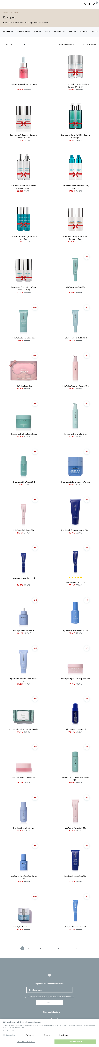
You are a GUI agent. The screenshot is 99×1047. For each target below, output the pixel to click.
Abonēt (49, 1003)
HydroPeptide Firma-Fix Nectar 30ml (75, 631)
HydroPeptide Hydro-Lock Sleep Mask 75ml (75, 679)
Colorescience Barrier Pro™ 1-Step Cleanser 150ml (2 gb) (75, 136)
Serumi (71, 32)
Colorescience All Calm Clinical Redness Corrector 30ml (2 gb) (75, 85)
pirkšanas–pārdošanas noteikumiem (62, 997)
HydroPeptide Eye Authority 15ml (24, 578)
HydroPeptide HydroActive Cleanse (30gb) (23, 729)
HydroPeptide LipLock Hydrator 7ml (24, 777)
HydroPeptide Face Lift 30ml (75, 582)
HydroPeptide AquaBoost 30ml (75, 287)
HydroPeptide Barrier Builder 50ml (75, 338)
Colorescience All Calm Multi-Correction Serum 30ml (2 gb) (23, 136)
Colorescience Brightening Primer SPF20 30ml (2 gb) (23, 238)
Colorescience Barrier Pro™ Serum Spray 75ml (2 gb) (75, 187)
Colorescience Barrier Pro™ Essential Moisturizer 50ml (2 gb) (24, 187)
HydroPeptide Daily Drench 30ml (23, 530)
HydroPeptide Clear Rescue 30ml (24, 482)
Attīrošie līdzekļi (22, 32)
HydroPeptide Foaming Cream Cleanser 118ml (23, 680)
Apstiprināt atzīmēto (26, 1042)
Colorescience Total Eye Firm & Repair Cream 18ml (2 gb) (24, 288)
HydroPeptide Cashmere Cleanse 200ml (75, 386)
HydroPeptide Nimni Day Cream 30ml (75, 927)
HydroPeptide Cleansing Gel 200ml (75, 434)
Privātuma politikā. (9, 1030)
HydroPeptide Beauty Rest (23, 386)
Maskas (82, 32)
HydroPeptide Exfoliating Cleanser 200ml (75, 530)
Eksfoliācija (58, 32)
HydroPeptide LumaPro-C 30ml (23, 828)
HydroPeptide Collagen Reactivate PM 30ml (75, 482)
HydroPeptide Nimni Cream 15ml (23, 927)
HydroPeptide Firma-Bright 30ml (23, 631)
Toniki (36, 32)
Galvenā (6, 13)
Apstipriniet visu (75, 1042)
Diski (46, 32)
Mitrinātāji (6, 32)
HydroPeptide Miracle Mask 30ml (75, 876)
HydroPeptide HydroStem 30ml (75, 729)
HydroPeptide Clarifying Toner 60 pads (24, 434)
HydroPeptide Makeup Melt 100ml (75, 828)
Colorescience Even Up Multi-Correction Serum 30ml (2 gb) (75, 238)
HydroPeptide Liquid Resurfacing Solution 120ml (75, 778)
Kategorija (14, 13)
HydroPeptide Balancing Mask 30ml (24, 338)
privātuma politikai (41, 997)
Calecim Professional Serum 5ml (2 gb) (24, 84)
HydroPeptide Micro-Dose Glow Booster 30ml (23, 877)
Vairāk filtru (91, 44)
